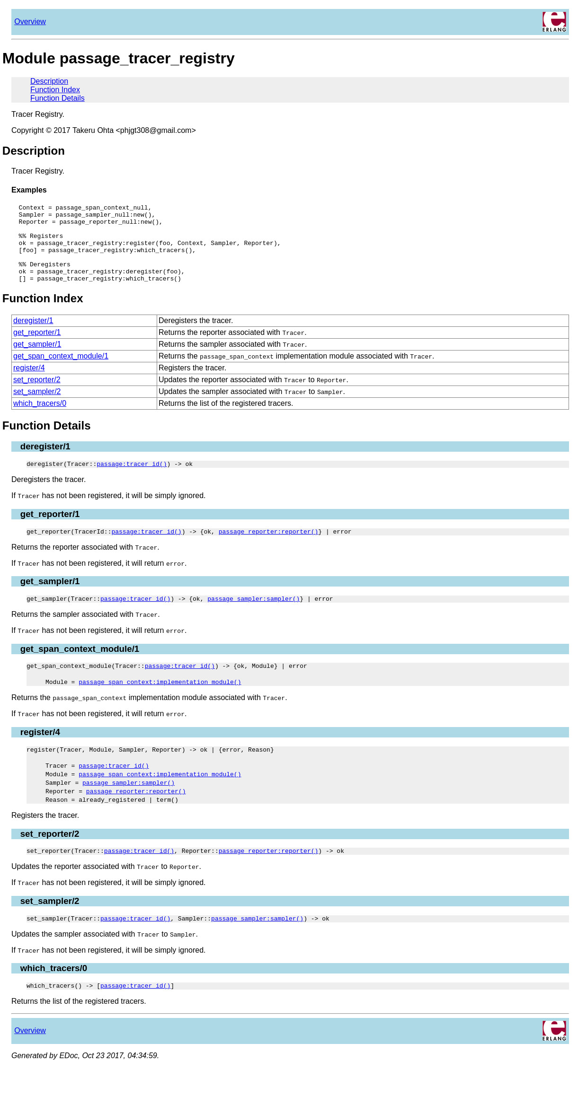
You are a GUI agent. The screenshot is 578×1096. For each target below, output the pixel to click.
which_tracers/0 (39, 419)
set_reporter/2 (37, 395)
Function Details (57, 98)
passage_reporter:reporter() (269, 549)
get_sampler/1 (37, 360)
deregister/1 (33, 336)
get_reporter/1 (37, 348)
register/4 (29, 383)
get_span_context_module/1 (60, 372)
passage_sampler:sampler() (253, 618)
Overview (30, 22)
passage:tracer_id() (132, 480)
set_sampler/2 (37, 407)
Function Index (55, 90)
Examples (29, 190)
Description (49, 81)
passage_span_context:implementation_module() (160, 703)
